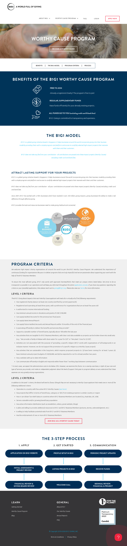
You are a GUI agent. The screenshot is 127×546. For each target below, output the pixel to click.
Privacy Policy (72, 537)
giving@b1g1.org (60, 288)
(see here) (63, 389)
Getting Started (16, 507)
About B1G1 (61, 507)
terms (82, 288)
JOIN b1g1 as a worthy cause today (63, 421)
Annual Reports (62, 515)
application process (81, 285)
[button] (44, 18)
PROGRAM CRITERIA (72, 66)
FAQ (85, 19)
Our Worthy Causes (63, 511)
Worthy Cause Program (19, 511)
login (96, 19)
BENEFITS (39, 66)
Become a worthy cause (63, 49)
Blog (13, 515)
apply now (112, 19)
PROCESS (87, 66)
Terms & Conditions (57, 537)
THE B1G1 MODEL (54, 66)
